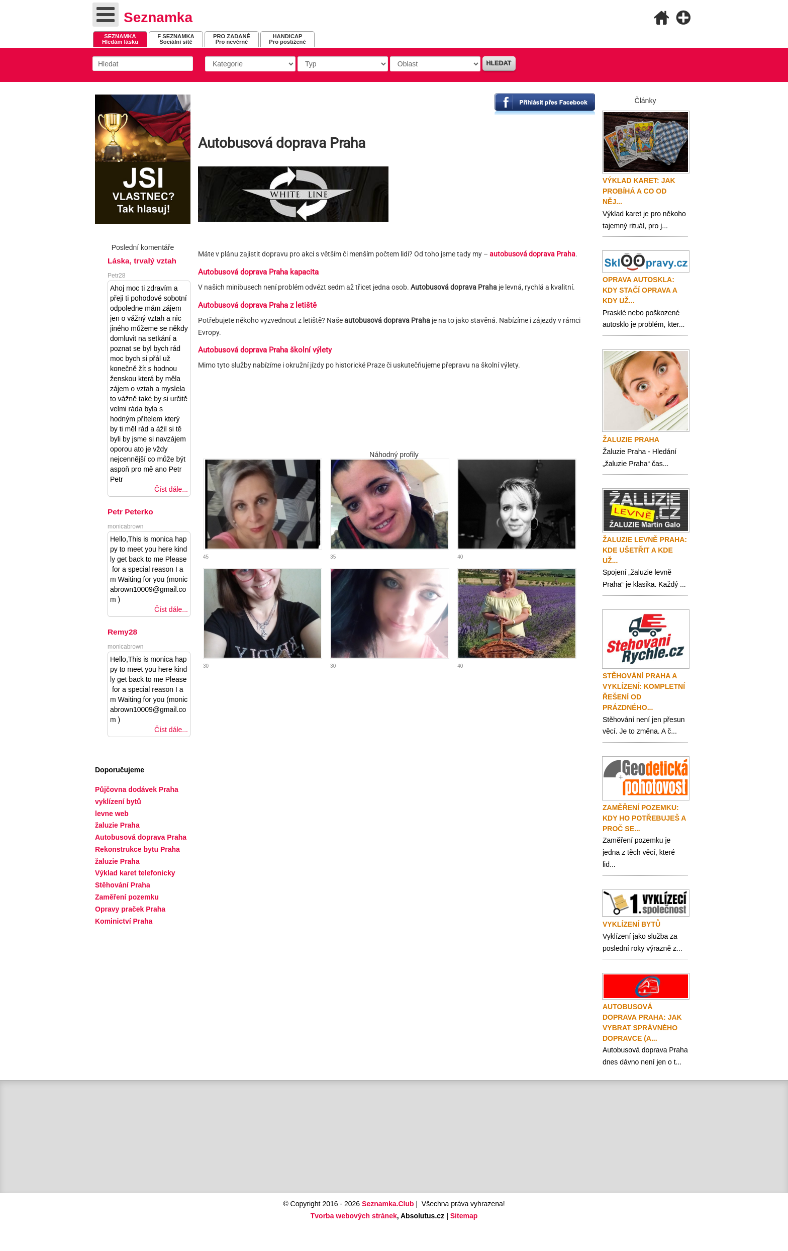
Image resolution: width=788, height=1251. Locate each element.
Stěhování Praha (122, 885)
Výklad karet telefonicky (135, 873)
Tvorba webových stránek (354, 1216)
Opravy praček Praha (130, 909)
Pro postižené (287, 39)
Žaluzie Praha (631, 439)
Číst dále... (171, 489)
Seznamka (158, 17)
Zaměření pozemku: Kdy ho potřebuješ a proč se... (644, 818)
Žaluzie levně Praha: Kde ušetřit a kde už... (645, 550)
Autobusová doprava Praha (140, 837)
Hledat (499, 63)
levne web (112, 814)
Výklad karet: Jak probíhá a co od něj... (639, 191)
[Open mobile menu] (105, 15)
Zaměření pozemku (127, 897)
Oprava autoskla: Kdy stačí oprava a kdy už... (640, 290)
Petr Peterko (130, 511)
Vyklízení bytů (631, 924)
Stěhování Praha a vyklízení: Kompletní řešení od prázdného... (644, 691)
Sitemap (463, 1216)
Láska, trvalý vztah (142, 260)
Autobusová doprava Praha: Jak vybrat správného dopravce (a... (642, 1022)
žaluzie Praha (117, 861)
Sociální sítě (175, 39)
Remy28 (122, 632)
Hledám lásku (120, 39)
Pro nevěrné (231, 39)
